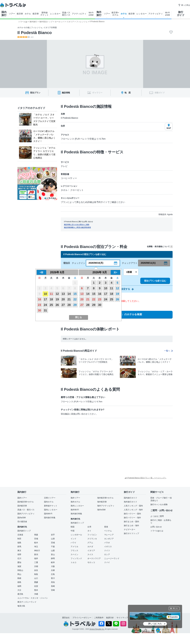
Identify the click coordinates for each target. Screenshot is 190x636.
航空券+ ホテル (115, 13)
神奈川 (37, 550)
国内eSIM (21, 518)
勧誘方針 (110, 618)
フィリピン (92, 535)
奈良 (36, 570)
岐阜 (53, 562)
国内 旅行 (3, 13)
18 (51, 299)
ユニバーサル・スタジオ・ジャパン (32, 598)
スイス (90, 554)
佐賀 (36, 586)
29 (75, 305)
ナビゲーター (129, 529)
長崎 (53, 586)
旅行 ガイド (180, 13)
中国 (72, 531)
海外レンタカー (77, 506)
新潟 (36, 554)
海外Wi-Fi (75, 510)
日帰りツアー (49, 498)
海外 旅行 (98, 13)
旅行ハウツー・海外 (132, 518)
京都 (36, 566)
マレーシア (109, 535)
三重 (36, 562)
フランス (74, 550)
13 (63, 293)
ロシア (107, 554)
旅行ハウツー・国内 (132, 514)
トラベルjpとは (156, 531)
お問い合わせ (156, 527)
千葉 (53, 546)
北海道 (20, 535)
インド (73, 539)
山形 (53, 539)
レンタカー (55, 14)
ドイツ (107, 550)
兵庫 (53, 570)
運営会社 (66, 618)
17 (45, 299)
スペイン (74, 554)
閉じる (175, 608)
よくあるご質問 (157, 516)
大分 (19, 590)
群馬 (19, 546)
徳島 (19, 582)
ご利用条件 (99, 618)
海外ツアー (75, 498)
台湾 (89, 527)
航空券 (20, 14)
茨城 (53, 543)
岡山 (19, 574)
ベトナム (108, 531)
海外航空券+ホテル (105, 498)
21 (69, 299)
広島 (53, 574)
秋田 (19, 539)
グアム (90, 543)
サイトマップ (122, 618)
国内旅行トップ (24, 531)
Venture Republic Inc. (96, 629)
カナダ (90, 546)
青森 (36, 535)
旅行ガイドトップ (131, 533)
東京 (19, 550)
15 (75, 293)
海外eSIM (101, 510)
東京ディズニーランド (26, 602)
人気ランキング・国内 (133, 506)
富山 (53, 554)
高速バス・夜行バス (26, 510)
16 (39, 299)
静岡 (53, 558)
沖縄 (36, 594)
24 (45, 305)
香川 (53, 578)
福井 (36, 558)
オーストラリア (94, 558)
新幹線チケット (50, 506)
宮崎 (53, 590)
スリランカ (92, 539)
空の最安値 (22, 521)
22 (75, 299)
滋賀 (19, 566)
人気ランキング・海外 (133, 510)
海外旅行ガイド (130, 502)
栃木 (36, 543)
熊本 (36, 590)
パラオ (107, 543)
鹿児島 (20, 594)
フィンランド (76, 558)
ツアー (12, 14)
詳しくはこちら (155, 624)
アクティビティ (79, 14)
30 (39, 310)
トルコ (73, 562)
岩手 (53, 535)
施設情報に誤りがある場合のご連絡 (76, 224)
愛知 (19, 562)
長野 (19, 554)
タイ (89, 531)
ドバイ (107, 562)
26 (57, 305)
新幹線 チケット (44, 13)
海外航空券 (102, 502)
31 (45, 310)
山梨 (53, 550)
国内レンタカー (50, 510)
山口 (36, 578)
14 (69, 293)
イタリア (91, 550)
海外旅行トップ (77, 523)
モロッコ (91, 562)
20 (63, 299)
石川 (19, 558)
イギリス (108, 546)
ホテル (28, 14)
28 (69, 305)
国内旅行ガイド (130, 498)
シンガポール (76, 535)
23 (39, 305)
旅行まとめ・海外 (131, 525)
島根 (19, 578)
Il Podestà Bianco (34, 32)
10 (45, 293)
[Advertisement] (80, 444)
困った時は (184, 5)
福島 (19, 543)
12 (57, 293)
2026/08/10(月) (96, 263)
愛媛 (36, 582)
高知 (53, 582)
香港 (106, 527)
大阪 (53, 566)
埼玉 (36, 546)
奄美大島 (21, 606)
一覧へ (168, 351)
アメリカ (74, 546)
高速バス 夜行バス (66, 13)
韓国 (72, 527)
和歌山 (20, 570)
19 (57, 299)
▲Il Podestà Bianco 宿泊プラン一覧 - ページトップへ (145, 478)
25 (51, 305)
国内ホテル (49, 502)
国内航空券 (22, 506)
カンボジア (109, 539)
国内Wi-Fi (48, 514)
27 (63, 305)
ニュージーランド (111, 558)
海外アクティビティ (105, 506)
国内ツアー (22, 498)
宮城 (36, 539)
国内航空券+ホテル (25, 502)
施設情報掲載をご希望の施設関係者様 (77, 227)
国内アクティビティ (26, 514)
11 (51, 293)
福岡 (19, 586)
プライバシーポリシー (81, 618)
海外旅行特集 (76, 514)
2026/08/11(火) (148, 263)
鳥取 (36, 574)
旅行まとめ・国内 (131, 521)
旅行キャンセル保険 (159, 504)
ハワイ (73, 543)
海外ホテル (75, 502)
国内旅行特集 (49, 518)
